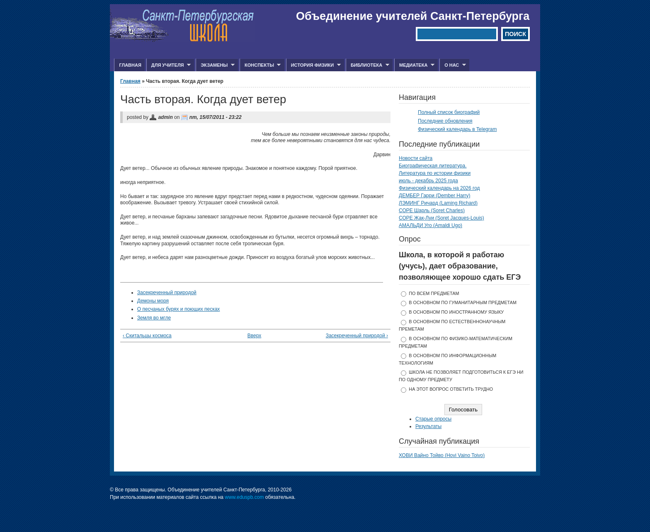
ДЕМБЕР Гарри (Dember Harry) (435, 195)
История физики (313, 65)
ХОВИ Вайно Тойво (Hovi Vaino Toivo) (442, 455)
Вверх (252, 336)
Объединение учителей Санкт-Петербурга (412, 16)
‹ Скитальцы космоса (147, 336)
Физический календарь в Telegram (457, 129)
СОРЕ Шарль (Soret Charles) (432, 210)
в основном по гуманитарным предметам (463, 302)
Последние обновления (445, 121)
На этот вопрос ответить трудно (451, 389)
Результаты (428, 426)
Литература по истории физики (435, 173)
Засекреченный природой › (357, 336)
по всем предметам (434, 293)
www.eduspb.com (244, 497)
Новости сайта (415, 158)
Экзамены (215, 65)
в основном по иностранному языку (456, 312)
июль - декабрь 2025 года (428, 181)
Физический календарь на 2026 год (439, 188)
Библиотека (367, 65)
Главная (130, 65)
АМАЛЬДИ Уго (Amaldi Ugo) (430, 225)
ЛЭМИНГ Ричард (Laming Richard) (438, 203)
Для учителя (168, 65)
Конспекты (260, 65)
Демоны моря (153, 301)
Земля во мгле (154, 318)
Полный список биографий (449, 112)
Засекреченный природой (166, 292)
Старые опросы (433, 419)
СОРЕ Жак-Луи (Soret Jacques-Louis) (441, 218)
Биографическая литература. (433, 166)
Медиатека (414, 65)
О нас (452, 65)
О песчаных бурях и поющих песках (178, 309)
